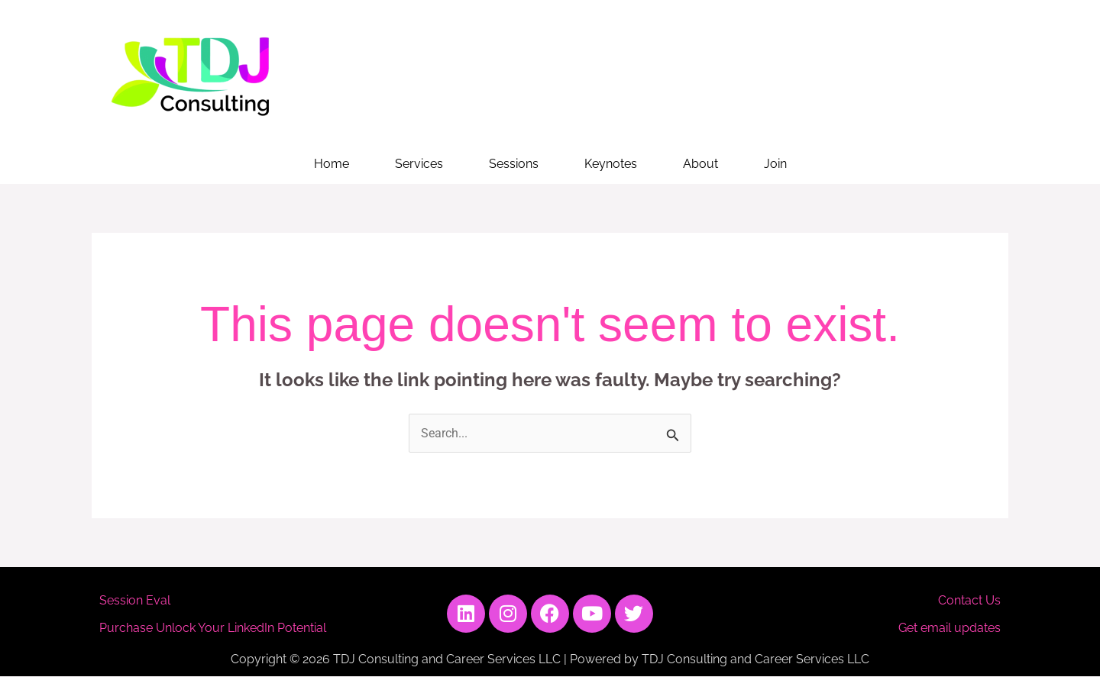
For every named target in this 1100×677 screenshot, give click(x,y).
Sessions (514, 163)
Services (419, 163)
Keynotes (610, 163)
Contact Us (969, 600)
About (700, 163)
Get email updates (949, 628)
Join (775, 163)
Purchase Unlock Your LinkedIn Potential (212, 628)
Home (331, 163)
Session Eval (134, 600)
